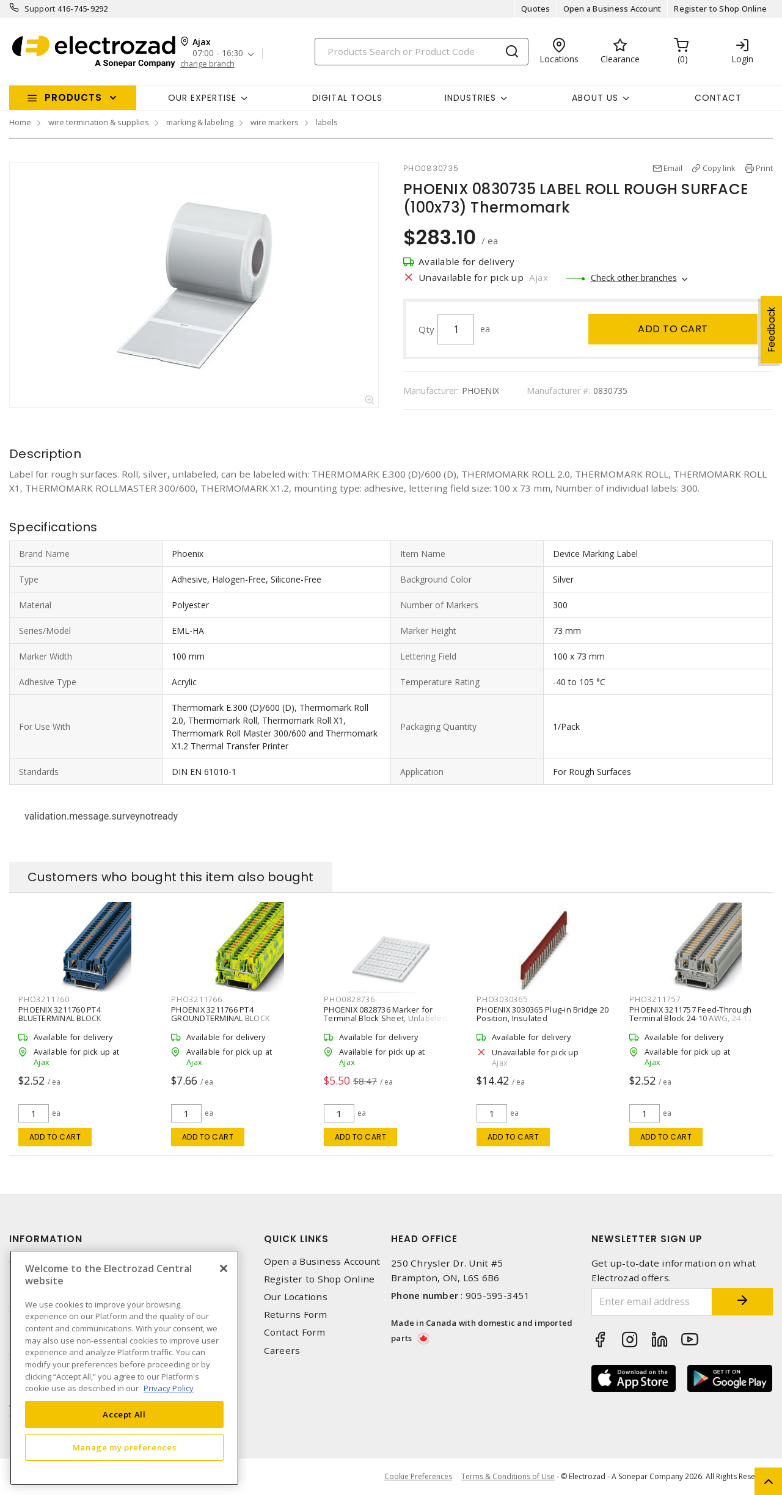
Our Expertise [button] (202, 98)
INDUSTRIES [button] (470, 98)
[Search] (421, 51)
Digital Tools (347, 98)
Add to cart (673, 329)
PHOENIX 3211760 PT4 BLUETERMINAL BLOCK (59, 1014)
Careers (282, 1350)
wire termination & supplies (98, 122)
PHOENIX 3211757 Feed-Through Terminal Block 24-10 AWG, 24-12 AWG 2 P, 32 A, (690, 1018)
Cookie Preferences (418, 1476)
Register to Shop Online (720, 8)
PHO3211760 (44, 999)
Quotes (535, 8)
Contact (718, 98)
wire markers (274, 122)
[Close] (223, 1268)
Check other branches (634, 277)
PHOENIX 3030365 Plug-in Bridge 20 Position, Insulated (542, 1014)
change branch (207, 63)
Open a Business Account (612, 8)
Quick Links (296, 1238)
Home (20, 122)
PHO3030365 (502, 999)
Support (40, 8)
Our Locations (295, 1297)
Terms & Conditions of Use (508, 1476)
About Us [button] (595, 98)
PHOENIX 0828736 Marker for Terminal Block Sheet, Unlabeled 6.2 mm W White (385, 1018)
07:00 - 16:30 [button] (217, 53)
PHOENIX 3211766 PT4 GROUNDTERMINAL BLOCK (220, 1014)
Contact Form (295, 1332)
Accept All (124, 1414)
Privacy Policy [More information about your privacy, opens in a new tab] (169, 1388)
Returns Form (295, 1314)
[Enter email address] (652, 1301)
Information (45, 1238)
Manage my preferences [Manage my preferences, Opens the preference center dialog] (125, 1447)
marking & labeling (199, 122)
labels (327, 122)
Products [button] (73, 97)
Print (764, 167)
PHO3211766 (196, 999)
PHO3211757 (655, 999)
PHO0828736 (349, 999)
